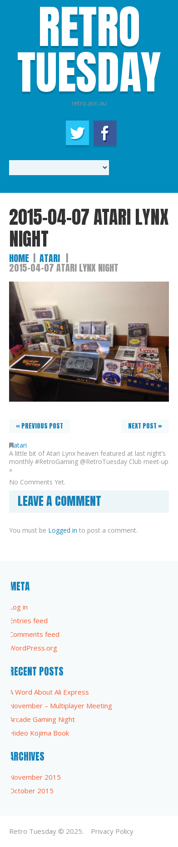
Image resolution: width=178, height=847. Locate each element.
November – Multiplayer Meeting (60, 705)
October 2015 (31, 790)
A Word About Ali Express (49, 691)
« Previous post (39, 426)
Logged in (62, 530)
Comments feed (34, 634)
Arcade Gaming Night (42, 719)
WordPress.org (33, 647)
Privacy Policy (112, 831)
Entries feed (28, 620)
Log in (18, 606)
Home (19, 258)
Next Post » (145, 426)
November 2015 (35, 776)
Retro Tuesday (32, 831)
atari (50, 258)
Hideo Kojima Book (39, 732)
